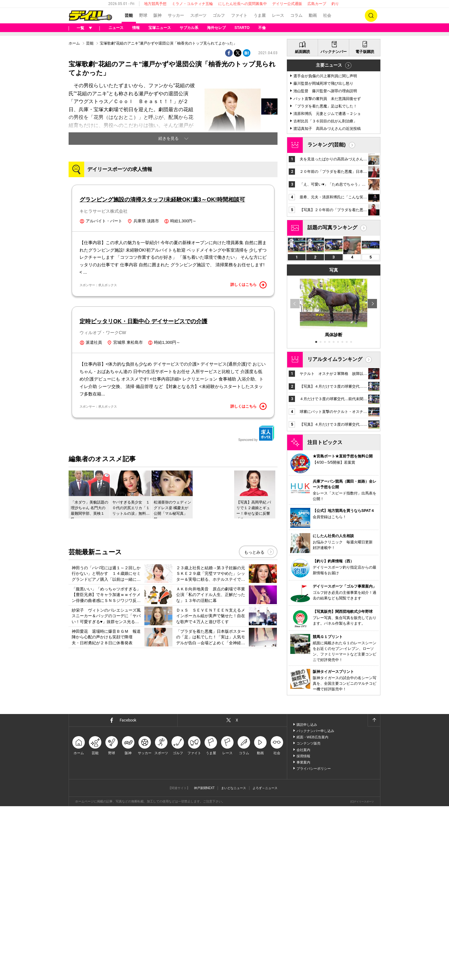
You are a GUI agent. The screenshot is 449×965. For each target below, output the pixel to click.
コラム (296, 15)
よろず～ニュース (265, 788)
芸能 (129, 15)
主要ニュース (329, 65)
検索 (371, 15)
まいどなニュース (233, 788)
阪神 (157, 15)
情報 (136, 28)
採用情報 (303, 756)
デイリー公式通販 (287, 4)
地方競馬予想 (155, 4)
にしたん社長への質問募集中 (242, 4)
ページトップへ (374, 720)
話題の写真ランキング (332, 227)
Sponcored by (256, 433)
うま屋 (259, 15)
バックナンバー (334, 52)
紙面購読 (302, 52)
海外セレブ (216, 28)
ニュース (116, 28)
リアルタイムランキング (334, 359)
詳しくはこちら (248, 285)
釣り (335, 4)
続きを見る (168, 138)
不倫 (262, 28)
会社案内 (303, 750)
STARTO (241, 28)
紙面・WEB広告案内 (312, 737)
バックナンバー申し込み (315, 731)
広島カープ (316, 4)
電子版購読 (364, 52)
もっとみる (254, 552)
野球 (143, 15)
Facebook (128, 720)
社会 (327, 15)
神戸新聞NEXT (204, 788)
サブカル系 (189, 28)
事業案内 (303, 762)
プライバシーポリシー (314, 768)
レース (278, 15)
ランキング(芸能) (326, 144)
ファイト (239, 15)
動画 (313, 15)
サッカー (176, 15)
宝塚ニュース (159, 28)
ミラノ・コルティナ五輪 (192, 4)
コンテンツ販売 (309, 743)
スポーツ (198, 15)
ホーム (74, 43)
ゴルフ (219, 15)
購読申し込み (307, 724)
